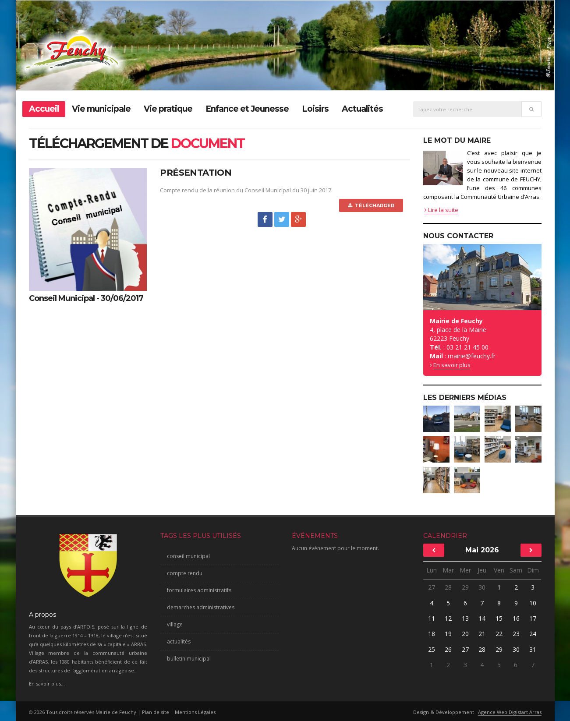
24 (532, 633)
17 (532, 618)
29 (465, 587)
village (175, 624)
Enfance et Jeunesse (247, 109)
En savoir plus (452, 365)
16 (516, 618)
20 (465, 633)
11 (431, 618)
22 (499, 633)
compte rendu (184, 573)
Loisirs (315, 109)
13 (465, 618)
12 (448, 618)
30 (481, 587)
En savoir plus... (47, 683)
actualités (179, 641)
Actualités (362, 109)
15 (499, 618)
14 (481, 618)
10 (532, 603)
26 (448, 649)
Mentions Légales (195, 712)
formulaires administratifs (199, 590)
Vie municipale (101, 109)
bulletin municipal (189, 658)
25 (431, 649)
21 (481, 633)
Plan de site (155, 712)
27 (431, 587)
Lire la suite (441, 210)
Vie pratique (168, 109)
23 (516, 633)
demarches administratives (200, 607)
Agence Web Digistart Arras (510, 712)
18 (431, 633)
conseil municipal (188, 556)
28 (448, 587)
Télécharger (371, 205)
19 (448, 633)
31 (532, 649)
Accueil (44, 109)
